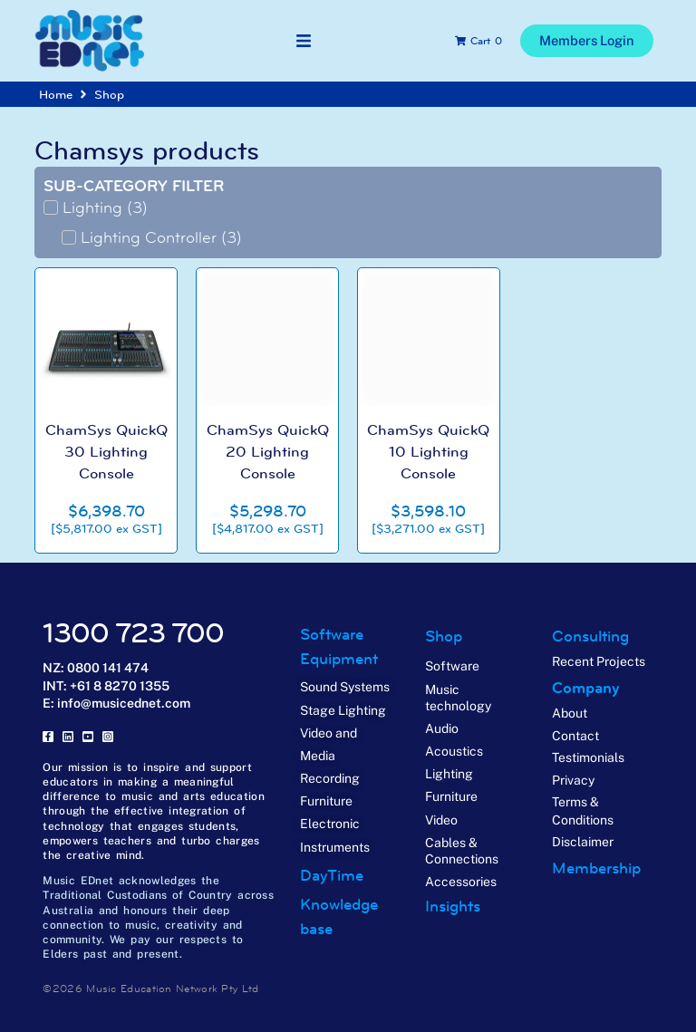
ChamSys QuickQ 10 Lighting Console (428, 451)
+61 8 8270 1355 (119, 685)
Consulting (590, 636)
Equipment (339, 659)
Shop (109, 94)
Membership (596, 867)
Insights (452, 906)
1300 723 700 (133, 633)
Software (331, 634)
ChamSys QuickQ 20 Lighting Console (267, 451)
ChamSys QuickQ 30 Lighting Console (106, 451)
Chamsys (89, 150)
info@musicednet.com (123, 703)
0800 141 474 (108, 667)
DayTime (331, 874)
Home (55, 94)
